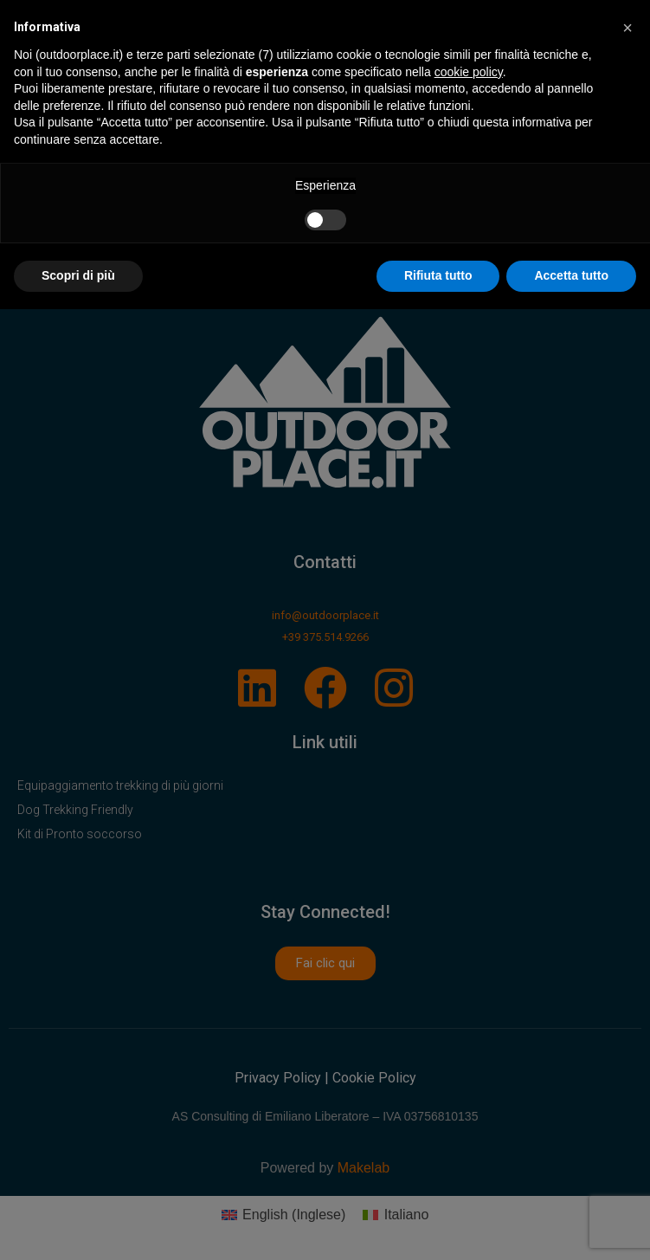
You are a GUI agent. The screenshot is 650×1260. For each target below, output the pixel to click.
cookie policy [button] (468, 72)
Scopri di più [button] (78, 275)
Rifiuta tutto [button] (438, 275)
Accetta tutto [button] (571, 275)
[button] (627, 28)
